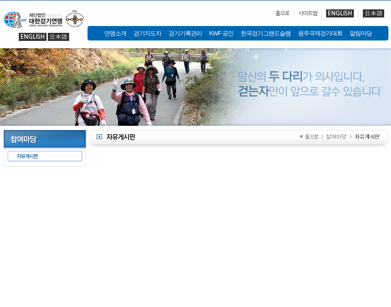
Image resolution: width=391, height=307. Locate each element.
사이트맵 (307, 13)
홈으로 (282, 13)
